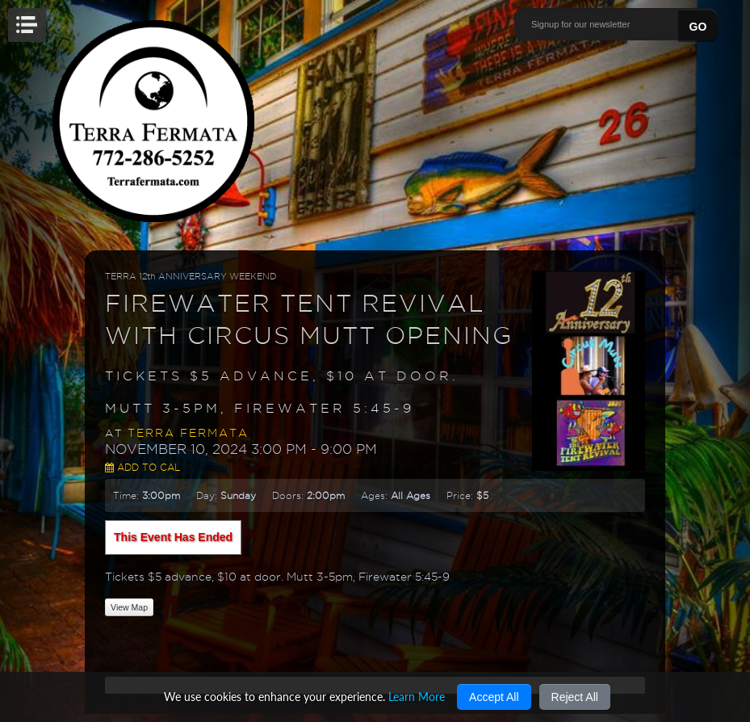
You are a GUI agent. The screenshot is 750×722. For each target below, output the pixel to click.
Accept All (493, 697)
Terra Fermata (188, 432)
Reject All (574, 697)
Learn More (416, 696)
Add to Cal (142, 467)
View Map (129, 607)
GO (698, 26)
